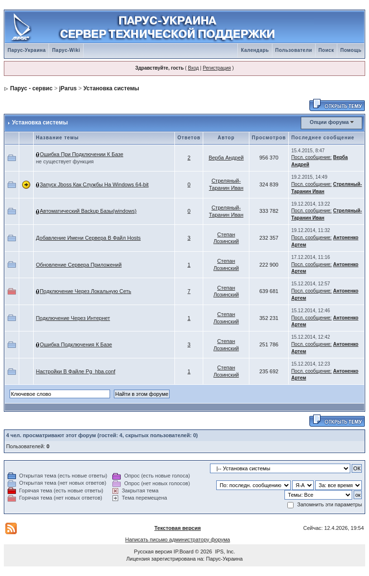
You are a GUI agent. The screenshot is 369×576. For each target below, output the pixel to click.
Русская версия (153, 551)
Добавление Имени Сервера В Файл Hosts (88, 238)
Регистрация (217, 68)
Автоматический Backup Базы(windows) (88, 211)
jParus (68, 88)
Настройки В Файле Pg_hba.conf (75, 371)
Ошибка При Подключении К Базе (81, 154)
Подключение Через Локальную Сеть (85, 291)
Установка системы (111, 88)
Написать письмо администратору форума (177, 539)
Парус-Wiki (66, 50)
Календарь (255, 50)
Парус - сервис (31, 88)
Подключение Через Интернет (73, 318)
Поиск (326, 50)
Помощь (350, 50)
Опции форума (329, 122)
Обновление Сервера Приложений (79, 265)
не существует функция (65, 161)
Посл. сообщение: (311, 157)
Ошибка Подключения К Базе (76, 344)
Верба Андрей (226, 157)
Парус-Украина (27, 50)
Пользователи (293, 50)
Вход (193, 68)
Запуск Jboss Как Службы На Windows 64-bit (94, 184)
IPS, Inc (224, 551)
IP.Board (183, 551)
